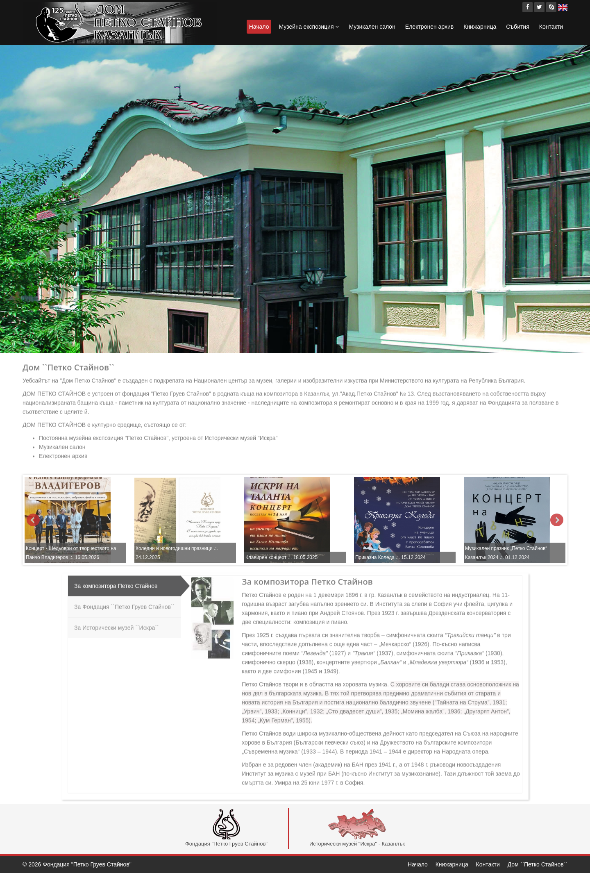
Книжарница (479, 26)
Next (556, 520)
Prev (33, 520)
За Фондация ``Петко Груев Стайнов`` (124, 603)
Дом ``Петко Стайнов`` (537, 864)
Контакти (551, 26)
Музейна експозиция (309, 26)
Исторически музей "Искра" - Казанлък (357, 828)
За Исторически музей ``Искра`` (116, 624)
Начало (259, 26)
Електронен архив (429, 26)
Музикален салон (372, 26)
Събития (517, 26)
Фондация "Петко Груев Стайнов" (226, 828)
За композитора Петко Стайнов (115, 583)
